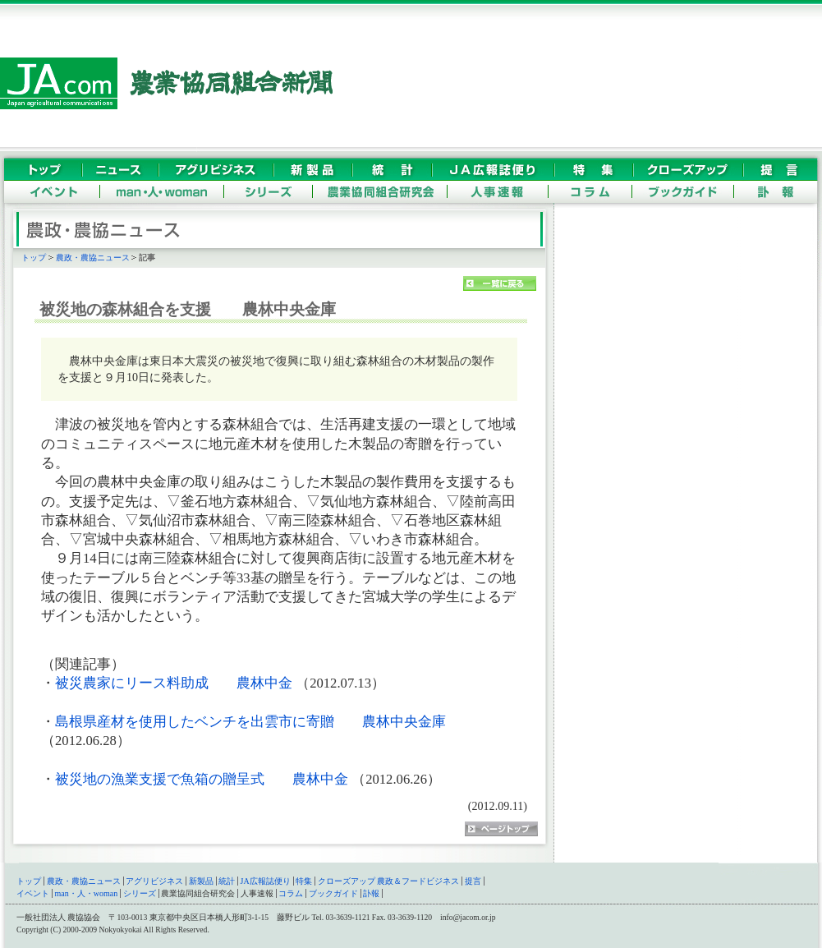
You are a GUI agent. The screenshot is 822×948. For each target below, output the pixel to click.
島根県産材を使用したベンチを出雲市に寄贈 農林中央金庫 (250, 721)
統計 (226, 881)
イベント (32, 893)
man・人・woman (86, 893)
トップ (33, 257)
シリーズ (139, 893)
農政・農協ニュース (93, 257)
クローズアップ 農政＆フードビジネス (389, 881)
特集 (304, 881)
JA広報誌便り (266, 881)
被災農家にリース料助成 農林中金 (173, 683)
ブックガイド (333, 893)
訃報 (371, 893)
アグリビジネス (154, 881)
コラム (290, 893)
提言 (473, 881)
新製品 (201, 881)
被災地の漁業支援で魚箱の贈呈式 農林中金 (201, 779)
